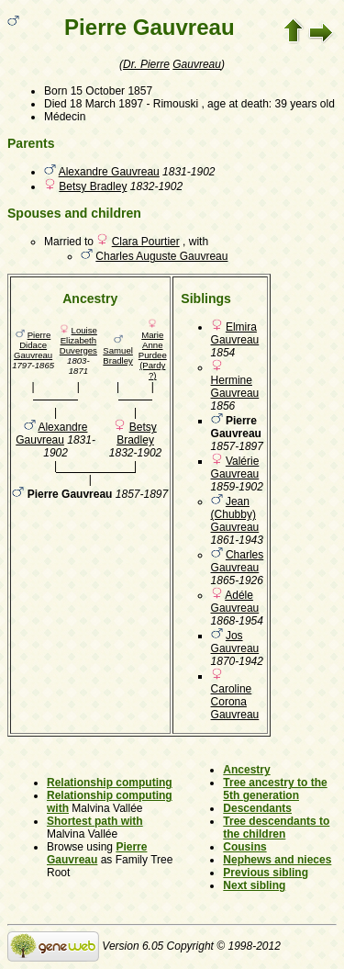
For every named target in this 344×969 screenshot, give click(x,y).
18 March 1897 (106, 103)
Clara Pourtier (146, 241)
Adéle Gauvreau (235, 601)
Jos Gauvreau (235, 642)
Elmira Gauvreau (235, 333)
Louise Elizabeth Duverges (78, 340)
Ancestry (246, 769)
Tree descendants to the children (276, 827)
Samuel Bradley (118, 355)
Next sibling (254, 885)
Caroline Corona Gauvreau (235, 701)
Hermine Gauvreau (235, 387)
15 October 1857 (111, 91)
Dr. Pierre (146, 64)
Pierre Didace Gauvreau (33, 345)
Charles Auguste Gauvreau (161, 256)
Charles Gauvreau (237, 561)
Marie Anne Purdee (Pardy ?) (153, 355)
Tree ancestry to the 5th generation (275, 789)
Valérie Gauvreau (235, 467)
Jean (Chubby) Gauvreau (235, 514)
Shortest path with (95, 821)
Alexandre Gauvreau (109, 171)
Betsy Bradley (93, 186)
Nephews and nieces (277, 859)
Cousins (244, 846)
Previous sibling (265, 872)
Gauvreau (196, 64)
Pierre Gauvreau (97, 853)
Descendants (257, 808)
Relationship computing (109, 782)
